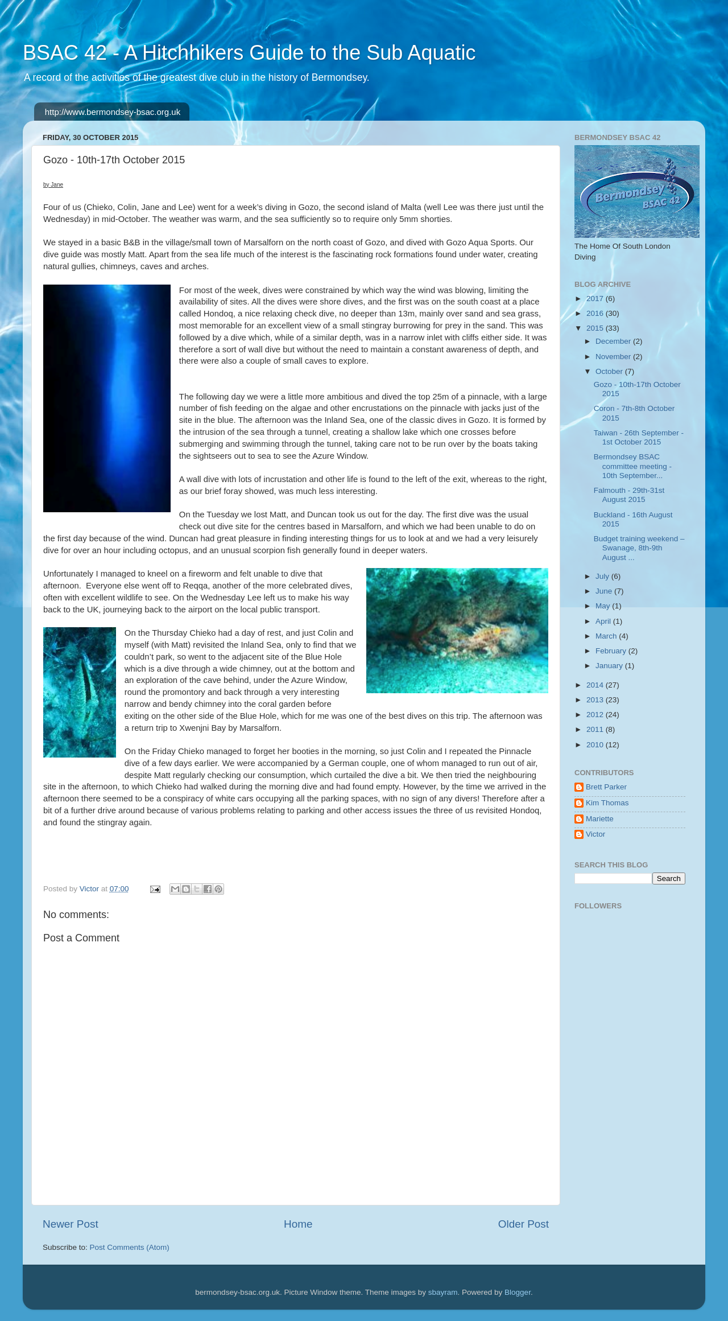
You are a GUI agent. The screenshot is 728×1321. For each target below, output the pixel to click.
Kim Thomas (607, 803)
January (610, 665)
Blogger (517, 1292)
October (610, 371)
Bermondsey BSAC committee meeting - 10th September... (633, 465)
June (604, 591)
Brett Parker (606, 787)
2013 (596, 700)
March (607, 636)
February (611, 651)
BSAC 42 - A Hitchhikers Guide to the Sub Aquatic (249, 52)
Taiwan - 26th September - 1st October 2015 (639, 437)
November (614, 356)
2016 (596, 313)
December (614, 341)
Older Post (523, 1224)
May (603, 606)
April (604, 621)
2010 (596, 744)
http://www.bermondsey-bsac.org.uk (112, 112)
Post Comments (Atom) (129, 1247)
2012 (596, 714)
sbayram (443, 1292)
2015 (596, 328)
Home (298, 1224)
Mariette (600, 818)
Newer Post (70, 1224)
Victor (595, 834)
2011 (596, 729)
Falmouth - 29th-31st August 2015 (629, 495)
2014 (596, 685)
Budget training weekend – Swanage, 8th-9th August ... (639, 547)
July (603, 576)
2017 (596, 298)
